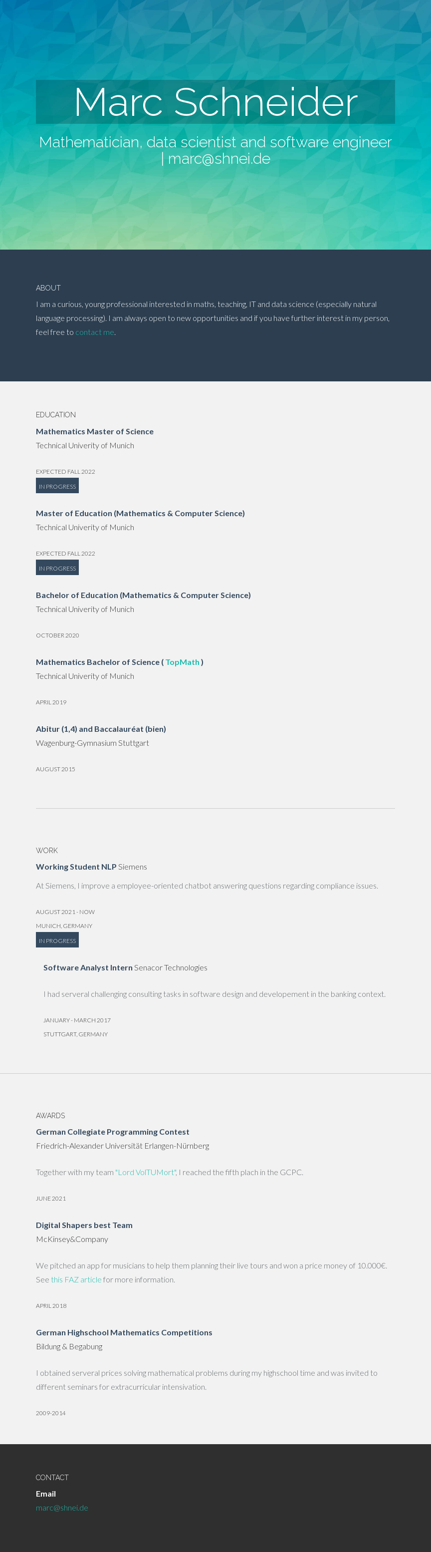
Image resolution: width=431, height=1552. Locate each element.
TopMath (182, 661)
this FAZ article (76, 1279)
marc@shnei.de (219, 158)
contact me (94, 331)
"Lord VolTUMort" (145, 1172)
